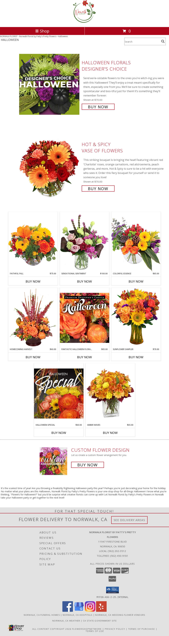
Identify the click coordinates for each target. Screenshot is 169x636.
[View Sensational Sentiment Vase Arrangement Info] (84, 242)
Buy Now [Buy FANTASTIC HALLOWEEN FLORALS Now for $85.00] (84, 357)
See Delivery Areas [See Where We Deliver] (129, 520)
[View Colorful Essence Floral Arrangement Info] (136, 242)
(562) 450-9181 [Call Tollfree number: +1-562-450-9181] (119, 555)
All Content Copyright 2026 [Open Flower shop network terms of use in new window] (51, 628)
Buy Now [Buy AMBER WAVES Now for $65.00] (110, 433)
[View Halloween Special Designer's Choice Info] (59, 393)
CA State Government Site (100, 620)
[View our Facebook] (67, 610)
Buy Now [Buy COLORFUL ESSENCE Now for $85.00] (136, 281)
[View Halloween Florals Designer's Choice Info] (49, 84)
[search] (163, 41)
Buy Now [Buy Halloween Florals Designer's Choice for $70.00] (98, 106)
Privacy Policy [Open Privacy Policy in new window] (115, 628)
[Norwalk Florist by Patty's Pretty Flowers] (84, 22)
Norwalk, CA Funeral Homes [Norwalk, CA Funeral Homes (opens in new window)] (42, 614)
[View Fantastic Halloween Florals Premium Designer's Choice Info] (84, 318)
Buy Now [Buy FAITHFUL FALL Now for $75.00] (33, 281)
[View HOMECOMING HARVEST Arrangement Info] (33, 318)
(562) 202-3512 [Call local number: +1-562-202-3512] (117, 551)
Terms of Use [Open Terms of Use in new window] (95, 630)
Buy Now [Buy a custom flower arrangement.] (87, 465)
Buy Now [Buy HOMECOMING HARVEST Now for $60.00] (33, 357)
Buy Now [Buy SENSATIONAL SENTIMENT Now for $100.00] (84, 281)
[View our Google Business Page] (79, 610)
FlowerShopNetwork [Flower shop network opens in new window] (87, 628)
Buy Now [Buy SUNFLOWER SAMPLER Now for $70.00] (136, 357)
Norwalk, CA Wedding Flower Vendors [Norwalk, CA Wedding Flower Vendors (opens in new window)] (120, 614)
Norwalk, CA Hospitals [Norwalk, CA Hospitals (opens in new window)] (77, 614)
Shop (42, 31)
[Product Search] (142, 41)
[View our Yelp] (101, 610)
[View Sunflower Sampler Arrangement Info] (136, 318)
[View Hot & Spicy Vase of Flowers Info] (49, 166)
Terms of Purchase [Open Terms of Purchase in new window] (141, 628)
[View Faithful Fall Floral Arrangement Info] (33, 242)
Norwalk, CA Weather (66, 620)
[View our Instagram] (90, 610)
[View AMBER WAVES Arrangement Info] (110, 393)
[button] (112, 590)
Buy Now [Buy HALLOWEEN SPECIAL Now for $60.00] (58, 433)
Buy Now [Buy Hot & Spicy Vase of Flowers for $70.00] (98, 188)
